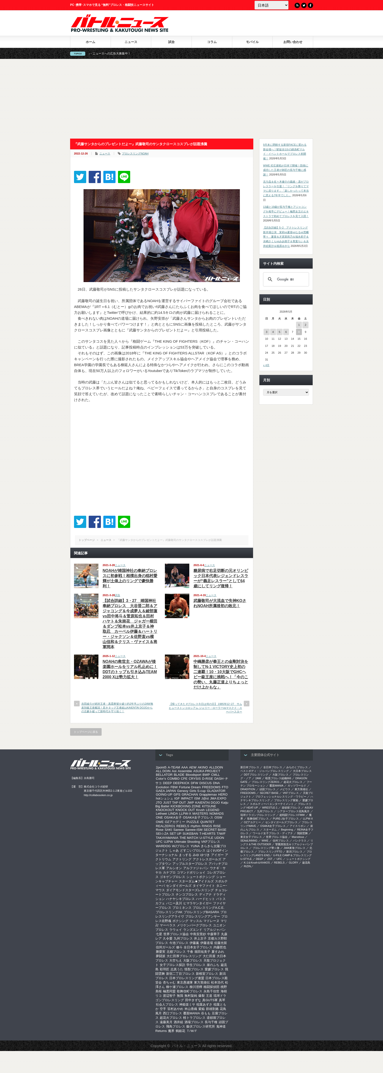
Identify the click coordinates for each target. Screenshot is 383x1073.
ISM (197, 798)
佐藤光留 (220, 943)
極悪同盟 (169, 991)
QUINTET (207, 822)
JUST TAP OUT (174, 802)
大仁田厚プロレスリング (184, 956)
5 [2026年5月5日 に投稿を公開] (279, 331)
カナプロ (169, 872)
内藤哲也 (219, 947)
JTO (159, 802)
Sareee (178, 830)
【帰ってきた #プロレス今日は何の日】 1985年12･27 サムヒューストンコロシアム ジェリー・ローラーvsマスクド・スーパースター (205, 707)
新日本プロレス (249, 767)
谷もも (206, 1013)
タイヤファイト (204, 885)
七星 (159, 934)
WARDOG (163, 846)
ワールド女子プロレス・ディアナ (273, 833)
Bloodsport (193, 775)
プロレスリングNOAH (135, 153)
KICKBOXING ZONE (185, 806)
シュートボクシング (200, 877)
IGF (177, 798)
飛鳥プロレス (175, 1026)
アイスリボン (298, 825)
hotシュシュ (164, 798)
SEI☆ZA (162, 833)
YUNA (195, 846)
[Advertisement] (191, 99)
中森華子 (213, 934)
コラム (212, 42)
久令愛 (167, 938)
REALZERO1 (165, 826)
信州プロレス (281, 840)
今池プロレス (178, 943)
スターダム (270, 829)
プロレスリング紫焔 (286, 800)
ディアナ (205, 894)
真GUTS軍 (210, 1000)
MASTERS (200, 813)
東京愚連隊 (185, 982)
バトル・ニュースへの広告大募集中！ (119, 53)
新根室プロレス (207, 973)
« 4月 (266, 365)
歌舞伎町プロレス (189, 991)
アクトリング (182, 859)
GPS (176, 794)
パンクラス (299, 840)
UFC (159, 841)
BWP (206, 775)
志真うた (176, 969)
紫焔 (201, 1009)
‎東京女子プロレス (251, 836)
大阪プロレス (192, 960)
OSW (218, 817)
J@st (205, 798)
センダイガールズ (179, 885)
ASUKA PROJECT (206, 771)
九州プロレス (183, 938)
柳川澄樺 (196, 987)
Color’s (161, 778)
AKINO (203, 767)
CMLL (215, 775)
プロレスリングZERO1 (265, 781)
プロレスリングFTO (270, 851)
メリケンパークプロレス (194, 925)
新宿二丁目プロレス (180, 973)
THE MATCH (189, 838)
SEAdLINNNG (248, 840)
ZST (270, 858)
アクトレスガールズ (207, 859)
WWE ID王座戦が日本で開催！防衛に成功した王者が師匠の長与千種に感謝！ (285, 170)
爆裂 (201, 995)
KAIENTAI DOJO (207, 802)
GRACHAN (190, 794)
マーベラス (168, 925)
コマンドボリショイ (191, 872)
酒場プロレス (193, 1022)
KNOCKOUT (165, 810)
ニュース (131, 42)
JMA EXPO (218, 798)
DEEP (167, 783)
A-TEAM (174, 767)
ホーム (90, 42)
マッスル (196, 921)
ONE (159, 817)
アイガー (217, 855)
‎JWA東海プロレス (294, 847)
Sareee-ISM (193, 830)
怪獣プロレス (193, 969)
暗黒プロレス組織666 (278, 778)
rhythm (196, 826)
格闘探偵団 (211, 987)
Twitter (304, 5)
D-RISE (207, 778)
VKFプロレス (210, 841)
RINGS (207, 826)
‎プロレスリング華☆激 (266, 847)
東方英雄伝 (202, 982)
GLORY (293, 862)
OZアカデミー (175, 822)
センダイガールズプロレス (281, 822)
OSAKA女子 (173, 817)
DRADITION (247, 789)
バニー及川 (174, 903)
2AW (258, 778)
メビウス (285, 789)
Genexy (182, 791)
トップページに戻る (86, 731)
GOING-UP (164, 794)
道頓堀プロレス (291, 807)
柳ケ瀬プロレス (177, 987)
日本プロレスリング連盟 (186, 978)
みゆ (196, 855)
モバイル (252, 42)
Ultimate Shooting (187, 841)
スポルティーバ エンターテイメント (272, 803)
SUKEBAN (190, 833)
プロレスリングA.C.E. (208, 907)
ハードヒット (205, 899)
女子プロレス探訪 (172, 965)
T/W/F (221, 833)
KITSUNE (209, 806)
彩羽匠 (164, 969)
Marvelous (298, 836)
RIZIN (247, 866)
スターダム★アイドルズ (196, 881)
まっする (185, 855)
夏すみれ (218, 951)
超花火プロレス (171, 1017)
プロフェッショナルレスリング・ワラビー (280, 796)
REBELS (182, 826)
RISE (217, 826)
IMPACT (187, 798)
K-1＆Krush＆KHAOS (257, 862)
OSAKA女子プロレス (198, 817)
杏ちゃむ (169, 982)
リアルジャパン (214, 929)
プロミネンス (182, 907)
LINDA (173, 813)
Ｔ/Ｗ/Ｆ (192, 1031)
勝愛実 (160, 951)
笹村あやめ (175, 1009)
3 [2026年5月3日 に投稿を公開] (266, 331)
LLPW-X (185, 813)
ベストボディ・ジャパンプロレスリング (264, 770)
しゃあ (174, 850)
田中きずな (193, 1000)
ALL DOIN (163, 771)
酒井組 (178, 1022)
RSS (297, 5)
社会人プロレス (167, 1004)
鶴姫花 (180, 1031)
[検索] (285, 279)
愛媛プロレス (214, 969)
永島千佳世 (211, 991)
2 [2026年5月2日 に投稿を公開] (305, 324)
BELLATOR (164, 775)
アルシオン (174, 868)
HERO (223, 794)
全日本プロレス (272, 767)
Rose (159, 830)
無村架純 (190, 995)
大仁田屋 (209, 956)
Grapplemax (208, 794)
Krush (200, 810)
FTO (225, 787)
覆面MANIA (191, 1013)
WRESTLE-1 (269, 807)
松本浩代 (217, 982)
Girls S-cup (198, 791)
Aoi (174, 771)
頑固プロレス (267, 789)
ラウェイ (175, 929)
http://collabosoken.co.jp (98, 795)
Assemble (185, 771)
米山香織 (190, 1009)
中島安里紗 (198, 934)
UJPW (168, 841)
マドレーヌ (211, 921)
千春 (190, 951)
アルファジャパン (196, 868)
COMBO (173, 778)
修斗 (179, 947)
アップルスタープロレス (189, 863)
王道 (209, 995)
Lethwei (161, 813)
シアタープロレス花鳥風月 (293, 811)
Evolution (162, 787)
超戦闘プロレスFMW (292, 814)
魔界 (171, 1031)
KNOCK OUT (185, 810)
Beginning (287, 829)
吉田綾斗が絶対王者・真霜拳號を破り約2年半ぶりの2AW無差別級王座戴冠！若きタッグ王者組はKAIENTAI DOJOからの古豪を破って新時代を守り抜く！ (117, 707)
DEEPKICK (181, 783)
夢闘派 (160, 956)
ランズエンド (192, 929)
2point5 (161, 767)
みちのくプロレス (297, 767)
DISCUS (205, 783)
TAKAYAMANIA (167, 838)
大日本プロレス (302, 770)
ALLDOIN (216, 767)
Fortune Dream (190, 787)
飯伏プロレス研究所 (200, 1026)
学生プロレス (195, 965)
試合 (171, 42)
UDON (219, 838)
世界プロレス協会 (176, 934)
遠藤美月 (166, 1022)
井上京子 (200, 938)
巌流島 (306, 862)
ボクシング (180, 921)
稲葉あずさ (204, 1004)
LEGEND (212, 810)
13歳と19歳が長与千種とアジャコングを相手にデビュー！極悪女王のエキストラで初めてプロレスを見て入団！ (286, 211)
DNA (216, 783)
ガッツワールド (296, 785)
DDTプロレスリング (256, 774)
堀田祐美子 (202, 951)
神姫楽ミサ (187, 1004)
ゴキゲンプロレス (172, 877)
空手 (163, 1009)
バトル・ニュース (186, 1046)
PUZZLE (192, 822)
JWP (190, 802)
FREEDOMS (211, 787)
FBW (174, 787)
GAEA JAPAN (166, 791)
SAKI (168, 830)
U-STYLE (206, 838)
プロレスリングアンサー (202, 916)
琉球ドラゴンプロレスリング (257, 814)
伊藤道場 (206, 943)
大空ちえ (175, 960)
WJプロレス (180, 846)
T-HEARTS (207, 833)
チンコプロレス (187, 894)
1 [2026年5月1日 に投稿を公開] (299, 324)
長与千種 (211, 1022)
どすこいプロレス (192, 850)
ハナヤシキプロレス (180, 899)
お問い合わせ (292, 42)
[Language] (271, 5)
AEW (192, 767)
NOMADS (216, 813)
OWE (160, 822)
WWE (265, 840)
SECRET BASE (215, 830)
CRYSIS (195, 778)
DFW (194, 783)
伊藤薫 (194, 943)
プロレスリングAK (169, 912)
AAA (184, 767)
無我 (180, 995)
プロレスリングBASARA (201, 912)
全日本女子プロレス (198, 947)
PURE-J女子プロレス (286, 818)
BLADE (179, 775)
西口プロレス (172, 1013)
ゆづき (205, 855)
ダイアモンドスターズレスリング (190, 890)
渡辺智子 (169, 995)
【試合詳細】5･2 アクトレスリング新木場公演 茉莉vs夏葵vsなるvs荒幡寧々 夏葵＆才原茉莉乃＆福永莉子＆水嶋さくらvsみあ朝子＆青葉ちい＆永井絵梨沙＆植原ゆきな (286, 236)
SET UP (175, 833)
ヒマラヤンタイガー (197, 903)
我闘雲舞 (302, 833)
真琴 (222, 1000)
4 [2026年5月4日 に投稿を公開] (273, 331)
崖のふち (213, 965)
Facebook (310, 5)
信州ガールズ (165, 947)
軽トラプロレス (194, 1017)
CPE (184, 778)
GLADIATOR (216, 791)
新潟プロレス (294, 851)
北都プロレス (176, 951)
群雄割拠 (212, 1009)
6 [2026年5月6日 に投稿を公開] (286, 331)
